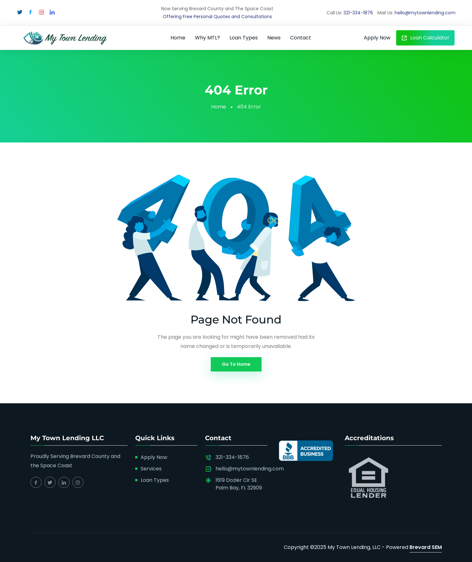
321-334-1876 (358, 13)
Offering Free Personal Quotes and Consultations (217, 16)
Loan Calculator (425, 37)
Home (177, 37)
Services (151, 468)
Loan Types (243, 37)
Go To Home (236, 364)
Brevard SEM (425, 547)
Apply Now (377, 37)
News (274, 37)
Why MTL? (207, 37)
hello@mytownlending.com (425, 13)
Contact (300, 37)
